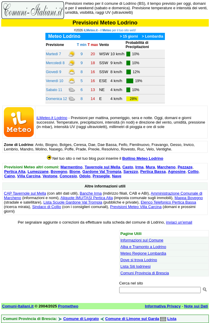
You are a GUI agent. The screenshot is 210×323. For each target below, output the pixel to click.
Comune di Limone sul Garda (132, 318)
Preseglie (101, 176)
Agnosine (177, 171)
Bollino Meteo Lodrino (142, 158)
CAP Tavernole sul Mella (25, 193)
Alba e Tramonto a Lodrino (143, 246)
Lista (171, 318)
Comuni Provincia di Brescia (144, 273)
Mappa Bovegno (188, 198)
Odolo (85, 176)
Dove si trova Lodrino (138, 260)
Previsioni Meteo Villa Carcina (135, 206)
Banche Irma (91, 193)
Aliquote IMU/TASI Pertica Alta (86, 198)
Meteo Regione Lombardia (143, 253)
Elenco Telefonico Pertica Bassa (168, 202)
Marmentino (72, 167)
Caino (9, 176)
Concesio (68, 176)
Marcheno (166, 167)
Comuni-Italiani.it (17, 306)
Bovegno (59, 171)
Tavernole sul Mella (102, 167)
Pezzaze (185, 167)
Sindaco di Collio (46, 206)
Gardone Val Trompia (101, 171)
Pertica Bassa (152, 171)
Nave (116, 176)
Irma (139, 167)
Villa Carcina (28, 176)
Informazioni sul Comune (141, 240)
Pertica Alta (14, 171)
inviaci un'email (179, 222)
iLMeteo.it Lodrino (51, 118)
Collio (193, 171)
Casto (127, 167)
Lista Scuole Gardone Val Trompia (72, 202)
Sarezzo (130, 171)
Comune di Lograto (81, 318)
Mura (150, 167)
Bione (74, 171)
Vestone (49, 176)
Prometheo (68, 306)
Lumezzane (37, 171)
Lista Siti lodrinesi (135, 266)
